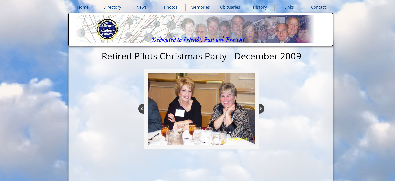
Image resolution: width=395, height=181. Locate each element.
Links (289, 7)
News (141, 7)
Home (83, 7)
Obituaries (230, 7)
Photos (171, 7)
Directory (112, 7)
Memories (200, 7)
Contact (318, 7)
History (260, 7)
